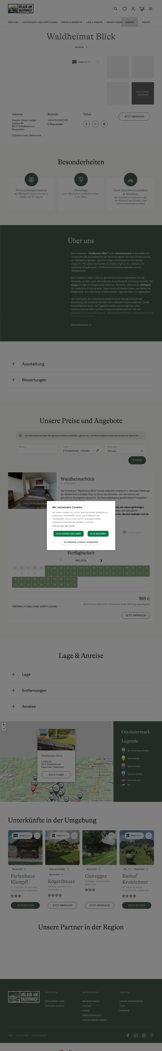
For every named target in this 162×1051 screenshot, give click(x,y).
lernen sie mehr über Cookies (63, 526)
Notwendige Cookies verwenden (81, 542)
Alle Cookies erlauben (68, 534)
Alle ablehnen (98, 534)
